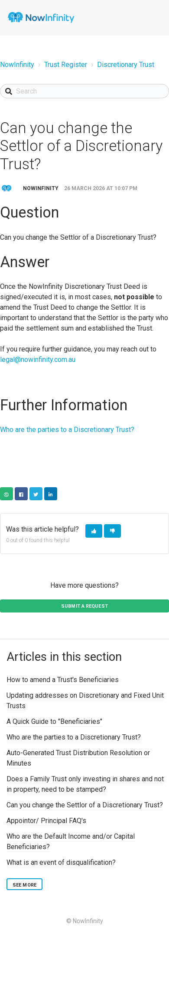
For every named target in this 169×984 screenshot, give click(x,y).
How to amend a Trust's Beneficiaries (62, 680)
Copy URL (6, 493)
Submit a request (84, 606)
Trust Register (65, 64)
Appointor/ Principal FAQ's (46, 821)
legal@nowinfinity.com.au (37, 359)
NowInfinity (17, 64)
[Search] (84, 91)
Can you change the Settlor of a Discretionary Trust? (84, 805)
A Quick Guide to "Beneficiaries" (54, 721)
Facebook (21, 493)
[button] (93, 531)
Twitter (35, 493)
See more (24, 885)
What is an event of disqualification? (61, 862)
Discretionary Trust (125, 64)
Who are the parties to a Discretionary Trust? (67, 429)
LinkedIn (50, 493)
